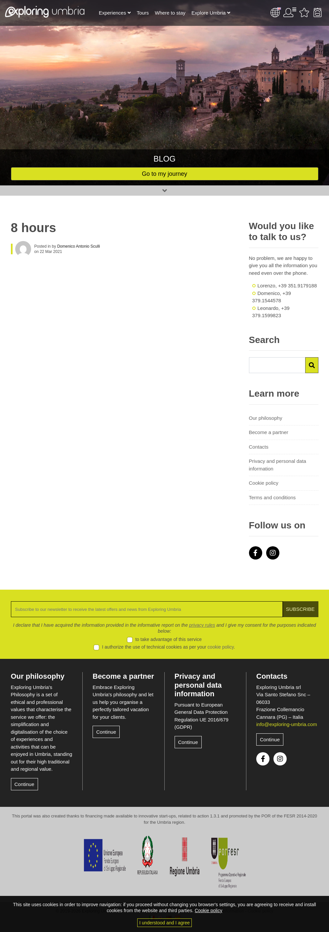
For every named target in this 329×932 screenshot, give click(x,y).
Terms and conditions (272, 497)
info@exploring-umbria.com (286, 724)
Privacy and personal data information (277, 464)
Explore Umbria (208, 13)
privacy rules (202, 625)
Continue (24, 784)
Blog (164, 158)
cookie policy (221, 647)
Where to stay (170, 13)
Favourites (304, 12)
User (289, 12)
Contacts (258, 447)
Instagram (272, 553)
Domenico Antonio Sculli (78, 246)
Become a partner (268, 432)
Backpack (317, 12)
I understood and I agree (164, 922)
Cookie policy (263, 483)
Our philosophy (265, 418)
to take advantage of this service (168, 639)
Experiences (112, 13)
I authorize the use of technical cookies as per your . (168, 647)
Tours (143, 13)
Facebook (255, 553)
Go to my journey (164, 174)
